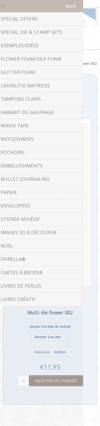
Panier (56, 42)
